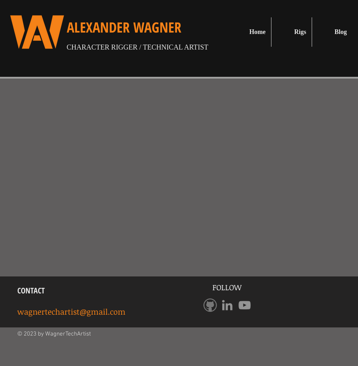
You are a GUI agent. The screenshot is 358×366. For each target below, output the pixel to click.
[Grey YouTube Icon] (244, 305)
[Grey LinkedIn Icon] (227, 305)
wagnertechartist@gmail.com (71, 311)
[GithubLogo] (210, 305)
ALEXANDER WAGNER (124, 27)
